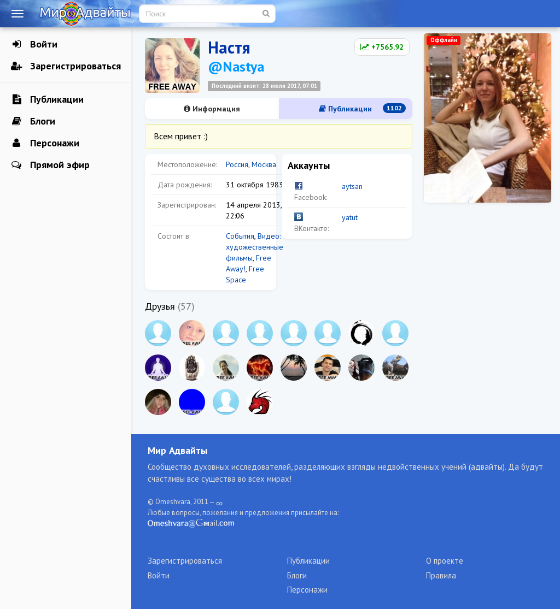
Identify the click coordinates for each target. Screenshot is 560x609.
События (240, 236)
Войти (34, 44)
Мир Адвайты (177, 450)
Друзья (160, 306)
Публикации (47, 99)
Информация (212, 109)
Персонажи (45, 143)
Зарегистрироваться (66, 66)
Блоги (33, 121)
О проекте (444, 560)
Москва (264, 164)
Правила (441, 575)
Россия (237, 164)
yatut (350, 217)
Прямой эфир (50, 165)
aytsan (352, 186)
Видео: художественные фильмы (254, 247)
